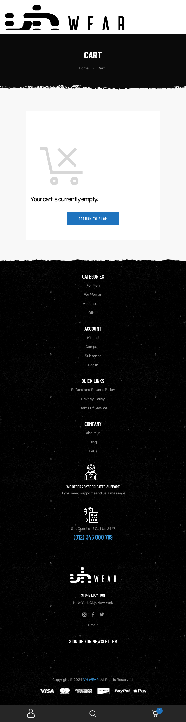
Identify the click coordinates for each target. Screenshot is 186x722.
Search (93, 713)
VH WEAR (91, 680)
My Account (31, 713)
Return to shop (93, 218)
